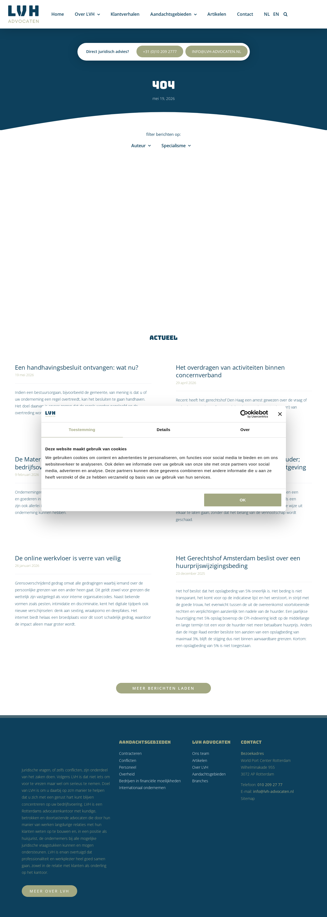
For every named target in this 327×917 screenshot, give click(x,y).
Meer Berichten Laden (163, 688)
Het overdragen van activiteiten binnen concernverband (230, 371)
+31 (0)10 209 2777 (160, 49)
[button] (286, 14)
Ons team (200, 753)
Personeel (127, 767)
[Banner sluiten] (280, 414)
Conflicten (127, 760)
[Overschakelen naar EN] (276, 14)
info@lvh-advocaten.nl (216, 49)
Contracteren (130, 753)
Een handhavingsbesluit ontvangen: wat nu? (76, 367)
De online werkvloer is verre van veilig (68, 558)
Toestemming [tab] (82, 429)
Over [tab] (245, 429)
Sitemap (248, 798)
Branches (200, 780)
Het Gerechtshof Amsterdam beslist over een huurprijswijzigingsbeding (238, 562)
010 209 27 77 (269, 784)
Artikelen (199, 760)
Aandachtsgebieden (209, 774)
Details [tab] (163, 429)
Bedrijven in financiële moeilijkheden (150, 780)
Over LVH (200, 767)
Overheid (127, 774)
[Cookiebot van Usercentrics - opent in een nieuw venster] (244, 414)
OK (243, 500)
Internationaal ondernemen (142, 787)
